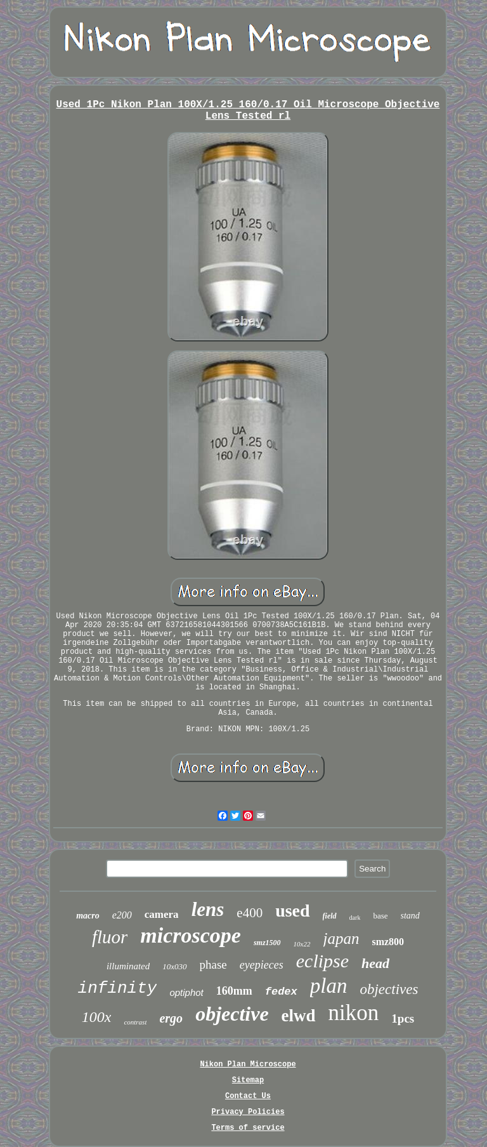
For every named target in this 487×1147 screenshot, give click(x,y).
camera (162, 914)
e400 (250, 912)
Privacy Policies (247, 1112)
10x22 (302, 944)
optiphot (186, 992)
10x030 (174, 966)
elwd (299, 1015)
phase (213, 964)
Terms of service (247, 1128)
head (375, 963)
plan (328, 985)
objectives (389, 989)
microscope (190, 935)
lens (208, 909)
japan (341, 938)
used (292, 910)
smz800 (388, 941)
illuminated (128, 966)
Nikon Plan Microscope (247, 1064)
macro (88, 915)
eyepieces (261, 964)
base (380, 915)
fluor (109, 937)
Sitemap (248, 1080)
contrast (135, 1022)
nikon (353, 1012)
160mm (234, 991)
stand (410, 915)
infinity (117, 988)
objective (231, 1013)
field (330, 916)
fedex (281, 992)
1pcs (402, 1018)
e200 (122, 915)
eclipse (322, 960)
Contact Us (248, 1096)
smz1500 (267, 942)
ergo (171, 1018)
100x (97, 1017)
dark (355, 917)
